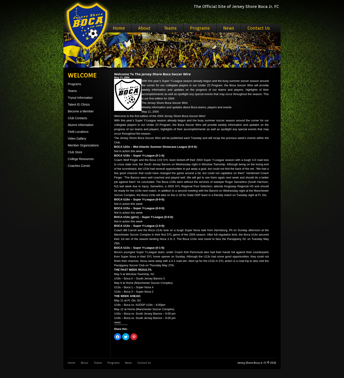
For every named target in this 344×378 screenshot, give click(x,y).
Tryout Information (80, 97)
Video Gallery (77, 138)
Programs (200, 28)
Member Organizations (83, 145)
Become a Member (81, 111)
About (144, 28)
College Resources (81, 159)
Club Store (75, 152)
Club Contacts (77, 118)
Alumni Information (80, 125)
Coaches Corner (79, 165)
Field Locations (78, 131)
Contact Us (258, 28)
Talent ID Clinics (79, 104)
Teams (170, 28)
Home (119, 28)
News (228, 28)
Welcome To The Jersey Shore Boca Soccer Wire (152, 74)
